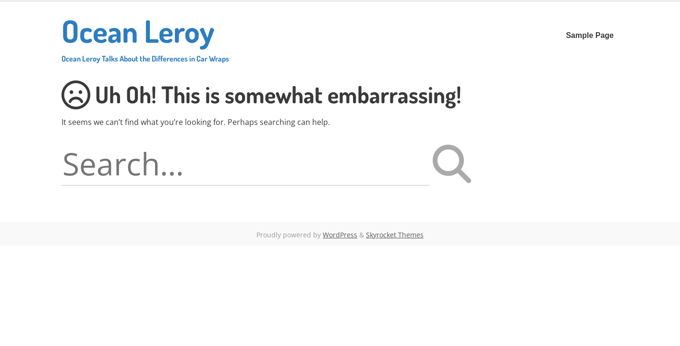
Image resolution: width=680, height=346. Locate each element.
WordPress (340, 234)
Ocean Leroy (145, 37)
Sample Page (590, 35)
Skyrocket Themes (395, 234)
